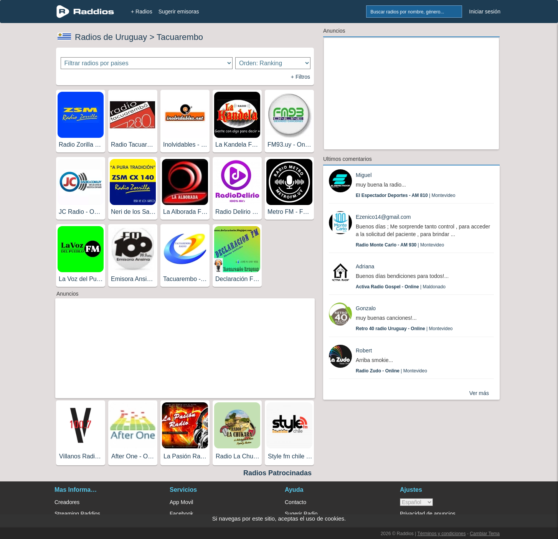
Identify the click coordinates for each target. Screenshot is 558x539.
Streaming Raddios (77, 514)
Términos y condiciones (441, 533)
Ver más (479, 393)
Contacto (295, 502)
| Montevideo (405, 195)
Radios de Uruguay (111, 37)
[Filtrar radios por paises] (147, 63)
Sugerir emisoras (178, 11)
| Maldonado (401, 286)
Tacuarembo (180, 37)
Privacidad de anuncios (428, 514)
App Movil (181, 502)
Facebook (181, 514)
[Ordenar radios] (272, 63)
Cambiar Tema (485, 533)
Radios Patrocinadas (277, 473)
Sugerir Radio (301, 514)
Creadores (66, 502)
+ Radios (141, 11)
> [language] (416, 502)
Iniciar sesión (484, 11)
